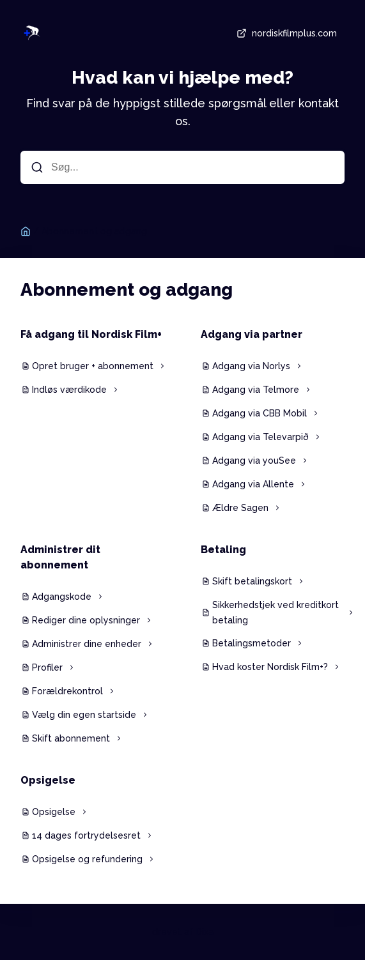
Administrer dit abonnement (60, 557)
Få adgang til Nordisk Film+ (91, 334)
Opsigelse (47, 780)
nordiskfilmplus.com (285, 33)
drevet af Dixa (183, 932)
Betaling (223, 550)
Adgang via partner (251, 334)
